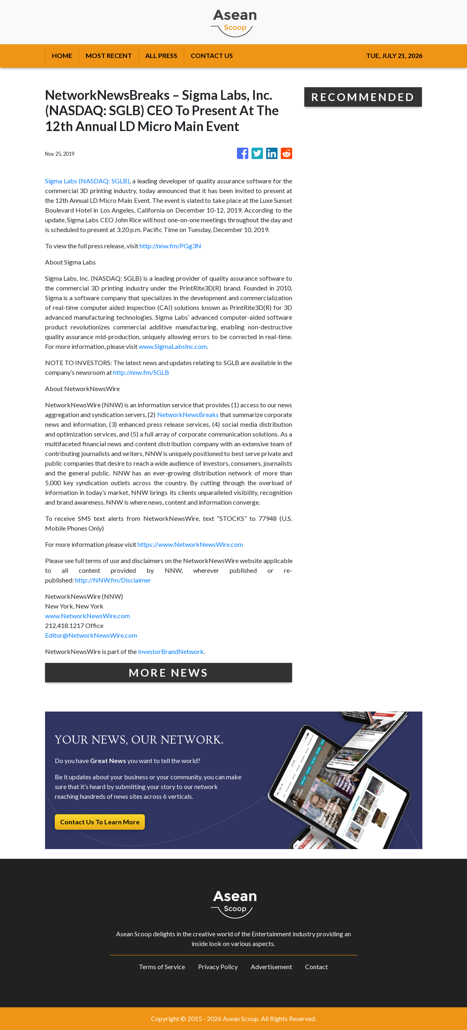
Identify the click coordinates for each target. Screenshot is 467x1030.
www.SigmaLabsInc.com (173, 346)
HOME (62, 55)
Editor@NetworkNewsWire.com (91, 635)
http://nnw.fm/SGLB (141, 372)
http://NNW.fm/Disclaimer (113, 580)
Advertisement (271, 966)
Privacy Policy (218, 966)
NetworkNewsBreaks (188, 414)
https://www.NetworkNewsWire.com (190, 544)
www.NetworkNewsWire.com (87, 615)
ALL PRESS (161, 55)
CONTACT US (212, 55)
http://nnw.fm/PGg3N (170, 245)
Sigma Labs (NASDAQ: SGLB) (87, 181)
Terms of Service (162, 966)
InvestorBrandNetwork (171, 651)
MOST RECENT (109, 55)
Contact (316, 966)
